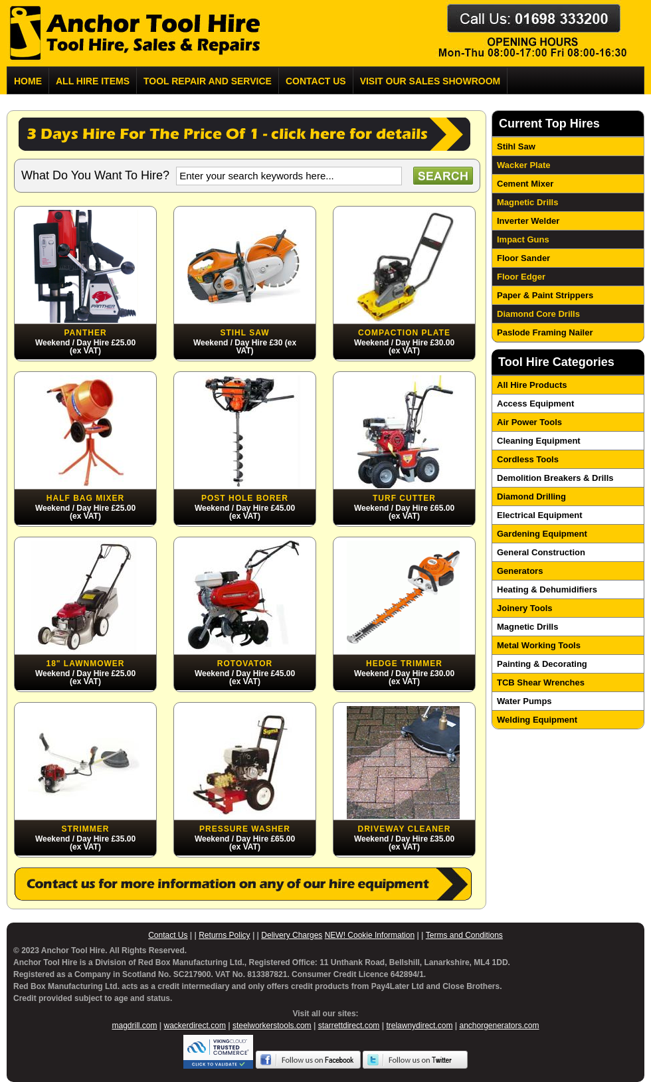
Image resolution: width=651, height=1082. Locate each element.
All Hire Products (532, 385)
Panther (85, 332)
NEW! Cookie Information (370, 935)
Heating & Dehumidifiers (547, 589)
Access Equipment (535, 403)
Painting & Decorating (542, 664)
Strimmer (86, 829)
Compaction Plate (404, 332)
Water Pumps (524, 701)
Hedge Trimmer (404, 663)
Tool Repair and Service (207, 81)
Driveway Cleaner (403, 829)
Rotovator (244, 663)
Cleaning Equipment (539, 441)
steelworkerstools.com (272, 1025)
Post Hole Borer (244, 498)
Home (28, 81)
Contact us (316, 81)
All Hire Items (93, 81)
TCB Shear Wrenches (541, 682)
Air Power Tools (529, 422)
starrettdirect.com (349, 1025)
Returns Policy (224, 935)
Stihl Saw (244, 332)
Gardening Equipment (542, 534)
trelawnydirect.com (419, 1025)
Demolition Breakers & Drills (555, 478)
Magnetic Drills (527, 627)
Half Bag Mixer (85, 498)
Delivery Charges (291, 935)
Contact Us (167, 935)
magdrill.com (134, 1025)
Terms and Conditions (464, 935)
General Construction (541, 552)
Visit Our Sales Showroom (430, 81)
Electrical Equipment (540, 515)
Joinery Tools (525, 608)
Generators (520, 571)
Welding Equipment (537, 720)
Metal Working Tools (539, 645)
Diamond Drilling (531, 496)
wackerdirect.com (195, 1025)
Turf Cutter (404, 498)
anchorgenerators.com (499, 1025)
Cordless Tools (528, 459)
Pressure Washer (244, 829)
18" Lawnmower (85, 663)
